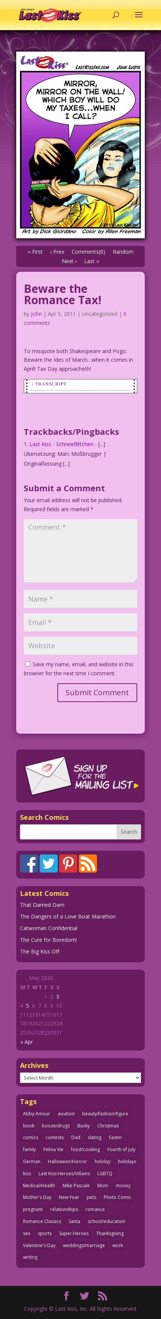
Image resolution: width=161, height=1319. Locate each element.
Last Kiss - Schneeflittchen (61, 444)
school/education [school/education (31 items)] (106, 1221)
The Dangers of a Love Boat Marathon (68, 916)
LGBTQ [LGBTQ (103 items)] (104, 1173)
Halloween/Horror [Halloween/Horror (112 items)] (67, 1161)
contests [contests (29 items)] (55, 1137)
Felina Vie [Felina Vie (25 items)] (53, 1149)
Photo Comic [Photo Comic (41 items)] (117, 1197)
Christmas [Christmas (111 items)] (108, 1126)
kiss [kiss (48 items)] (27, 1173)
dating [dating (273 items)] (94, 1137)
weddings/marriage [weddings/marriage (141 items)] (84, 1245)
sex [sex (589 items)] (26, 1233)
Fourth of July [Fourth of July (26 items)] (121, 1149)
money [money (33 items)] (123, 1185)
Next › (69, 261)
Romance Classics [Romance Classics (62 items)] (42, 1221)
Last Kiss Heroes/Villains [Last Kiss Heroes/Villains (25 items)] (64, 1173)
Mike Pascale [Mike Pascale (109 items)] (76, 1185)
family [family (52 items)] (29, 1149)
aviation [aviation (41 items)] (66, 1113)
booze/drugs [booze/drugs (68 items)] (56, 1126)
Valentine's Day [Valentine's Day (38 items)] (39, 1245)
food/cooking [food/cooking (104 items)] (85, 1149)
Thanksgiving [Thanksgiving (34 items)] (110, 1233)
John (36, 313)
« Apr (26, 1041)
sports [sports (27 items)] (45, 1233)
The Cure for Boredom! (48, 939)
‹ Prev (57, 251)
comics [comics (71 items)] (30, 1137)
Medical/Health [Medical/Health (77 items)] (39, 1185)
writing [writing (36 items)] (30, 1257)
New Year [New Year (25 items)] (69, 1197)
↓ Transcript (49, 384)
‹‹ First (35, 251)
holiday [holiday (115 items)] (102, 1161)
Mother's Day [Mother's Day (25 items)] (37, 1197)
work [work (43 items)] (117, 1245)
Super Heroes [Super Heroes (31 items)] (74, 1233)
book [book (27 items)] (28, 1126)
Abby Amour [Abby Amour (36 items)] (36, 1113)
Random (123, 251)
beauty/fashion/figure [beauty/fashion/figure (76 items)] (105, 1113)
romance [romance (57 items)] (95, 1209)
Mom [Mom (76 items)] (102, 1185)
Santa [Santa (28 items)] (74, 1221)
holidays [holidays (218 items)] (127, 1161)
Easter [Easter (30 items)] (115, 1137)
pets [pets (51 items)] (91, 1197)
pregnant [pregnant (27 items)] (33, 1209)
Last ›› (91, 261)
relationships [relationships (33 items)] (64, 1209)
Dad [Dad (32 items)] (75, 1137)
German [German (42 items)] (31, 1161)
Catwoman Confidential (48, 928)
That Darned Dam (42, 904)
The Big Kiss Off (39, 951)
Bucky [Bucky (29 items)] (83, 1126)
